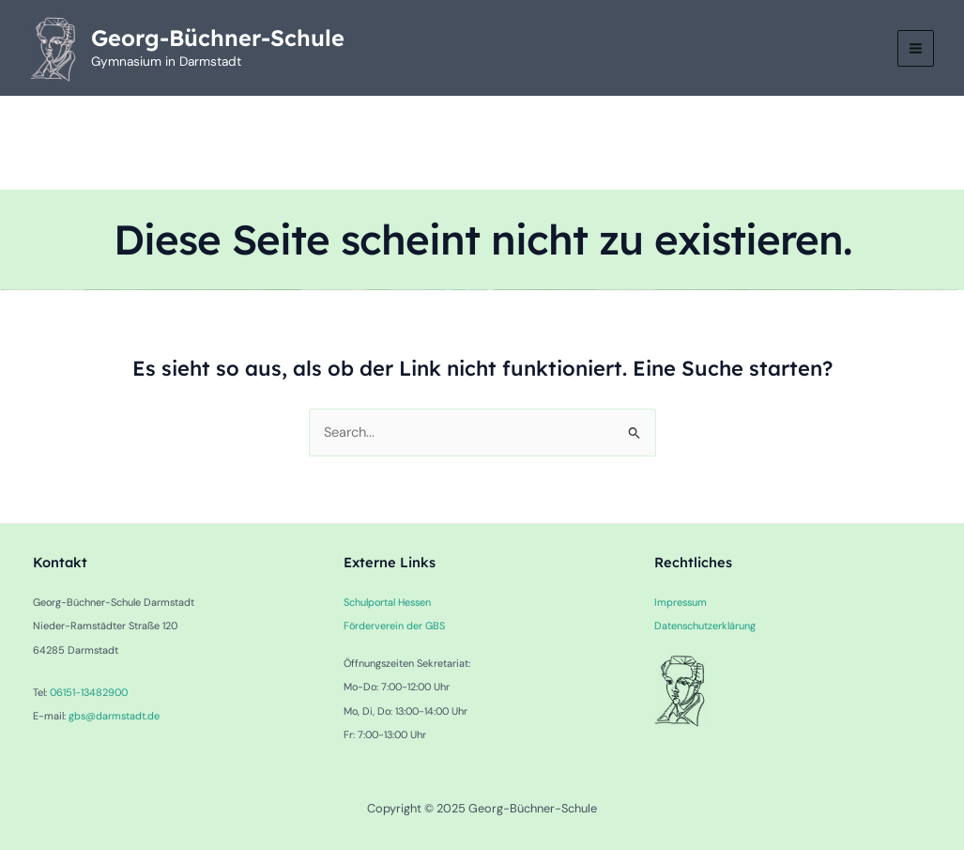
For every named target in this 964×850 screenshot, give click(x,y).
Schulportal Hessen (387, 602)
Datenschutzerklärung (705, 625)
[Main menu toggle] (915, 48)
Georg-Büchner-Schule (217, 37)
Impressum (680, 602)
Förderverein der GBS (394, 625)
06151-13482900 (89, 692)
